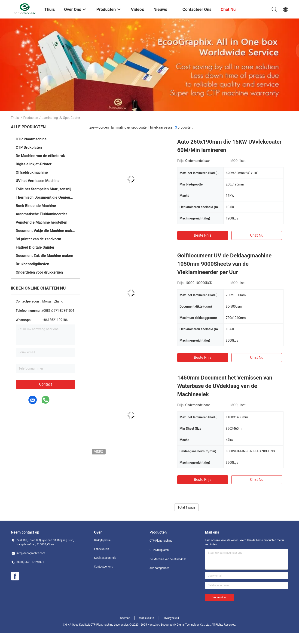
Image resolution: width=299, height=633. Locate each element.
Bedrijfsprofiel (102, 540)
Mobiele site (146, 618)
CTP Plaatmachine (31, 139)
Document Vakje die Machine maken (45, 230)
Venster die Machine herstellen (41, 222)
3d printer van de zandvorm (38, 239)
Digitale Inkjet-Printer (34, 164)
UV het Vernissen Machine (38, 181)
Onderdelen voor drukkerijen (39, 272)
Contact (45, 384)
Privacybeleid (171, 618)
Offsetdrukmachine (32, 172)
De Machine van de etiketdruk (40, 156)
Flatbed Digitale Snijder (35, 247)
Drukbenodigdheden (32, 264)
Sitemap (125, 618)
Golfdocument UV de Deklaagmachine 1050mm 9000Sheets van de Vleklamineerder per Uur (224, 263)
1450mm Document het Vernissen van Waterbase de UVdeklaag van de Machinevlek (224, 386)
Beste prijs (202, 235)
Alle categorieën (159, 568)
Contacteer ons (103, 566)
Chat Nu (256, 235)
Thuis (15, 118)
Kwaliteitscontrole (105, 557)
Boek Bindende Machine (36, 206)
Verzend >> (219, 597)
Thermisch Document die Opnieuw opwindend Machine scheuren (45, 197)
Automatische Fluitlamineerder (41, 214)
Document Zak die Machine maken (44, 255)
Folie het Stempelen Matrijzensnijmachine (45, 189)
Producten (30, 118)
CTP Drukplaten (29, 147)
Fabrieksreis (101, 549)
